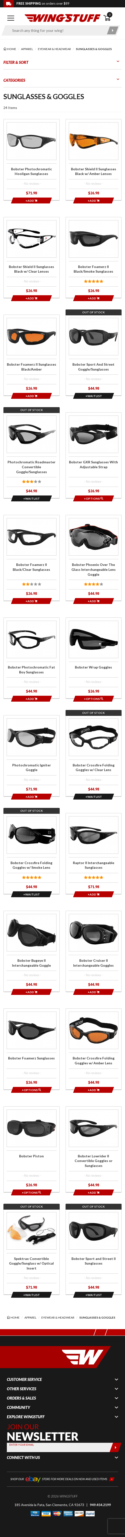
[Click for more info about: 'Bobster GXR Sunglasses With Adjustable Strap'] (94, 455)
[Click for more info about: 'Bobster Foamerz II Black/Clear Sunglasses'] (32, 558)
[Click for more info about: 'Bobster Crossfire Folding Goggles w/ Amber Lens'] (94, 1049)
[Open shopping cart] (112, 18)
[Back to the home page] (62, 17)
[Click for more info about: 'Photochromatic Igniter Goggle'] (32, 755)
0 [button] (109, 14)
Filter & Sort (15, 62)
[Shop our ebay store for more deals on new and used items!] (62, 1479)
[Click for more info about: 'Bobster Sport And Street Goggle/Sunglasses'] (94, 355)
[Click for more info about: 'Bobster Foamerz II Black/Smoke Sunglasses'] (94, 257)
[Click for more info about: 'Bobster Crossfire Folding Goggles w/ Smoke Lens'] (32, 853)
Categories (14, 80)
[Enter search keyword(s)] (56, 30)
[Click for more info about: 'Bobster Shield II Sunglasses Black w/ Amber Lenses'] (94, 159)
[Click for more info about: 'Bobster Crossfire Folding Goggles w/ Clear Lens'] (94, 755)
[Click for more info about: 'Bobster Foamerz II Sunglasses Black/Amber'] (32, 355)
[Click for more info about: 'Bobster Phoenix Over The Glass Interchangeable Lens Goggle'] (94, 558)
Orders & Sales (21, 1398)
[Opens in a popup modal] (93, 396)
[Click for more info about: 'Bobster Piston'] (32, 1149)
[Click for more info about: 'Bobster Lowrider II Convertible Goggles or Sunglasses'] (94, 1149)
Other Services (21, 1389)
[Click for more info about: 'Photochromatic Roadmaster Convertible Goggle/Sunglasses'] (32, 455)
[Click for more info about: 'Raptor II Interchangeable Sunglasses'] (94, 853)
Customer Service (24, 1379)
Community (18, 1407)
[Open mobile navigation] (10, 18)
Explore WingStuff (26, 1417)
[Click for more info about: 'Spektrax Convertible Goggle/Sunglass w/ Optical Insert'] (32, 1252)
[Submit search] (112, 30)
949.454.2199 (100, 1505)
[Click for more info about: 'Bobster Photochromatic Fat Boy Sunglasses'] (32, 658)
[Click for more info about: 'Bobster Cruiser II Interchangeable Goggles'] (94, 951)
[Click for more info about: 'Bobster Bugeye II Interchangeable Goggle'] (32, 951)
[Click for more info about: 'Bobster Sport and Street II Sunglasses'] (94, 1252)
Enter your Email (21, 1444)
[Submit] (116, 1447)
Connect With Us (23, 1457)
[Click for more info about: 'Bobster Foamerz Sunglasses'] (32, 1049)
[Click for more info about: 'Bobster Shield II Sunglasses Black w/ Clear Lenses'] (32, 257)
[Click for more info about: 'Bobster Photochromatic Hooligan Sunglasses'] (32, 159)
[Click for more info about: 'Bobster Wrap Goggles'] (94, 658)
